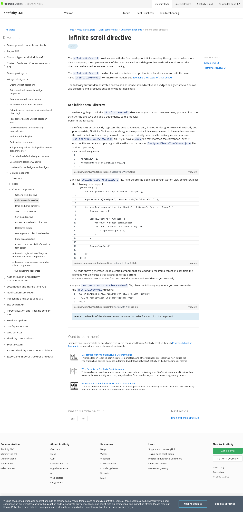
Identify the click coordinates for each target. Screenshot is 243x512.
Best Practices (145, 13)
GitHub (131, 168)
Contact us (218, 467)
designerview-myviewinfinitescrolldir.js (93, 259)
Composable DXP (59, 458)
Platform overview (215, 68)
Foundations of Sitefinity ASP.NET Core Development (108, 378)
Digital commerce (59, 463)
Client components (108, 29)
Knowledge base (109, 463)
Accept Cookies (193, 504)
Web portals (56, 473)
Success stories (108, 458)
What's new (7, 458)
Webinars (105, 454)
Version (70, 13)
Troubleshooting (169, 13)
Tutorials (125, 13)
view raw (192, 168)
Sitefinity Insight (9, 449)
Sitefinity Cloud (8, 454)
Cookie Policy (10, 507)
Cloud (53, 449)
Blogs (103, 444)
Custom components (132, 29)
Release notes (8, 463)
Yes (73, 414)
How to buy (219, 462)
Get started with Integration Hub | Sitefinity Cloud (107, 350)
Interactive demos (157, 458)
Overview (55, 444)
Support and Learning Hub (162, 444)
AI (51, 468)
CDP (52, 454)
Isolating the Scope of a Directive (152, 76)
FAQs (103, 473)
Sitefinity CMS (8, 444)
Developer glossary (158, 463)
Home (71, 29)
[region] (135, 158)
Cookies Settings (225, 504)
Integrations (56, 477)
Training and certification (161, 449)
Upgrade (104, 468)
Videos (104, 449)
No (83, 414)
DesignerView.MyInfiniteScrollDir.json (93, 168)
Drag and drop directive (185, 413)
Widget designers (86, 29)
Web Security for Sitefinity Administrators (103, 364)
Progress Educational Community (165, 454)
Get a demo (211, 63)
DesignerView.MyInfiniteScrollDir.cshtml (94, 302)
